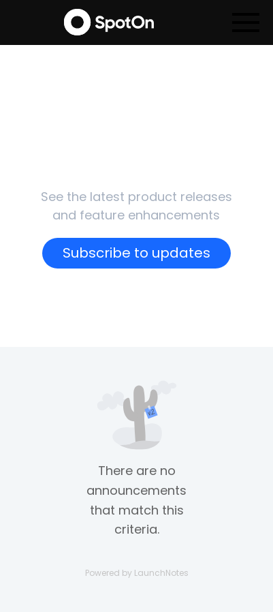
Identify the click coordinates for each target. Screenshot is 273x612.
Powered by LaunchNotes (137, 573)
